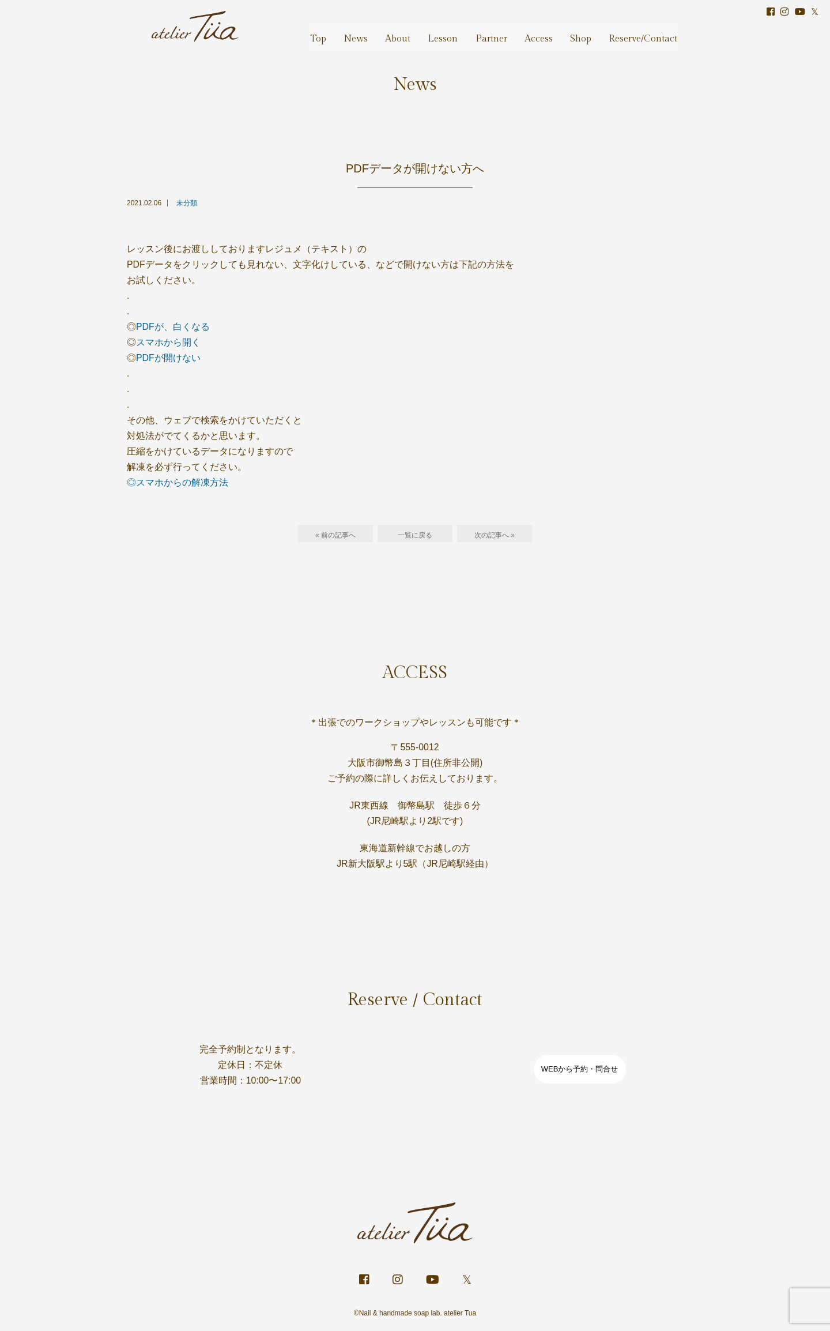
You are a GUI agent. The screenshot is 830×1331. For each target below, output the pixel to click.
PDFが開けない (168, 359)
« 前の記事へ (335, 537)
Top (341, 33)
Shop (585, 33)
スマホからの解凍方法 (182, 484)
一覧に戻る (415, 537)
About (415, 33)
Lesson (457, 33)
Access (546, 33)
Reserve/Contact (644, 33)
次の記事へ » (494, 537)
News (375, 33)
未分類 (186, 203)
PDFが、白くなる (173, 327)
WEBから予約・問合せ (579, 1071)
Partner (502, 33)
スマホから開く (168, 343)
